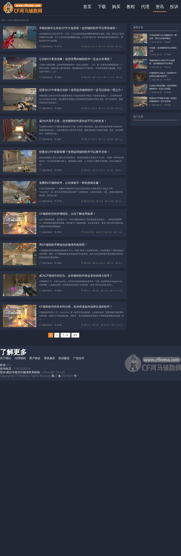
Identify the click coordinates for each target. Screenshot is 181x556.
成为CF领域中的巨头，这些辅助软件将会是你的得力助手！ (75, 275)
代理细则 (20, 358)
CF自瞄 (109, 232)
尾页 (75, 335)
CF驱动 (120, 46)
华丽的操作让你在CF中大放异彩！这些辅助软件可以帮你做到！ (78, 28)
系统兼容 (49, 358)
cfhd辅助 (98, 77)
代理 (145, 6)
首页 (87, 6)
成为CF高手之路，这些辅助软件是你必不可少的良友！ (73, 120)
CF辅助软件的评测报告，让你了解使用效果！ (67, 213)
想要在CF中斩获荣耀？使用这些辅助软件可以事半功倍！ (74, 151)
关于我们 (5, 358)
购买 (116, 6)
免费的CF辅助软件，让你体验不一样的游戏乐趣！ (70, 182)
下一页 (65, 335)
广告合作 (78, 358)
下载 (102, 6)
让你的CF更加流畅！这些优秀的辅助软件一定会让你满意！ (75, 59)
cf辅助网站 (90, 201)
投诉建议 (64, 358)
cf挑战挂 (120, 170)
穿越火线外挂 (91, 46)
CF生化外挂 (110, 77)
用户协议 (34, 358)
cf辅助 (88, 170)
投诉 (174, 6)
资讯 (160, 6)
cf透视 (111, 46)
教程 (131, 6)
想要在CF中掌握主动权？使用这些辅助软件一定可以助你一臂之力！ (81, 89)
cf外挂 (103, 46)
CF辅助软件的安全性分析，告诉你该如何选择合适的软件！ (75, 306)
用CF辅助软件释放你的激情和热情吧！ (63, 244)
